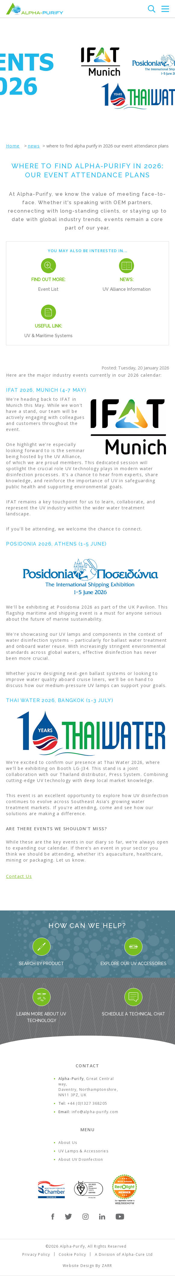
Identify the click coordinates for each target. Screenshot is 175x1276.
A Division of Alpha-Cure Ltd (124, 1254)
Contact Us (19, 876)
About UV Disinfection (80, 1159)
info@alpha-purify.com (95, 1111)
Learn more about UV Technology (41, 1005)
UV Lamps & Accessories (83, 1151)
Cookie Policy (72, 1254)
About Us (67, 1142)
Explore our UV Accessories (134, 952)
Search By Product (41, 952)
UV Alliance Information (127, 289)
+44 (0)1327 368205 (87, 1103)
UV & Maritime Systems (48, 335)
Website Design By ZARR (87, 1265)
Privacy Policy (36, 1254)
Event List (48, 289)
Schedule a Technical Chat (133, 1002)
